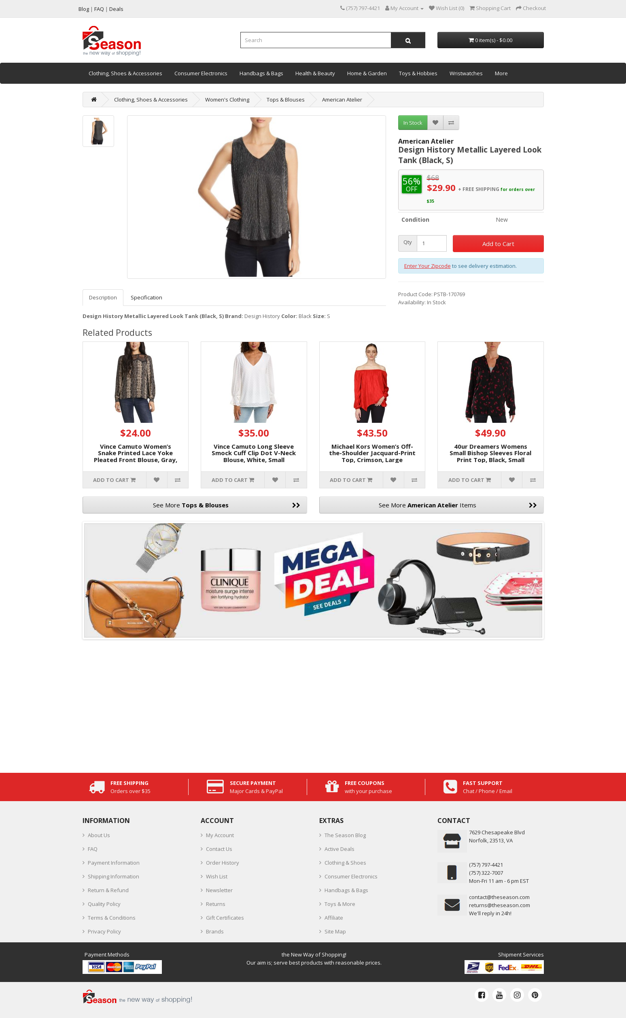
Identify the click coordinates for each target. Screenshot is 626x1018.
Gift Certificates (225, 917)
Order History (222, 862)
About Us (99, 835)
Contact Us (219, 849)
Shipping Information (113, 876)
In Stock (412, 122)
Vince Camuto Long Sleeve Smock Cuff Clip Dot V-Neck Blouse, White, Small (254, 453)
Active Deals (339, 849)
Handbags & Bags (261, 73)
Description (103, 297)
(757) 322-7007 (486, 872)
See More (226, 505)
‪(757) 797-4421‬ (486, 864)
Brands (215, 931)
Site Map (335, 931)
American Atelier (342, 99)
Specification (146, 297)
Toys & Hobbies (418, 73)
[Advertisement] (313, 704)
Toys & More (340, 904)
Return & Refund (108, 890)
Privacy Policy (104, 931)
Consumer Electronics (200, 73)
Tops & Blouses (286, 99)
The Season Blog (345, 835)
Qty (407, 242)
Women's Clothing (227, 99)
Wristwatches (466, 73)
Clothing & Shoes (345, 862)
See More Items (458, 505)
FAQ (93, 849)
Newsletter (219, 890)
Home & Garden (367, 73)
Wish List (216, 876)
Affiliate (334, 917)
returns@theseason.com (499, 905)
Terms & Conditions (112, 917)
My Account (220, 835)
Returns (215, 904)
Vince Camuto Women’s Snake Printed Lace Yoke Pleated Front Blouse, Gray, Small (135, 456)
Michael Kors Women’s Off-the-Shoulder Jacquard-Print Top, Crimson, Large (372, 453)
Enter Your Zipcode (427, 265)
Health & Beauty (315, 73)
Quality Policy (104, 904)
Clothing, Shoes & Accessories (125, 73)
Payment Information (114, 862)
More (501, 73)
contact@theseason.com (499, 897)
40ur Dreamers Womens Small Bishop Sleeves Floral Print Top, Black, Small (490, 453)
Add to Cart (498, 244)
